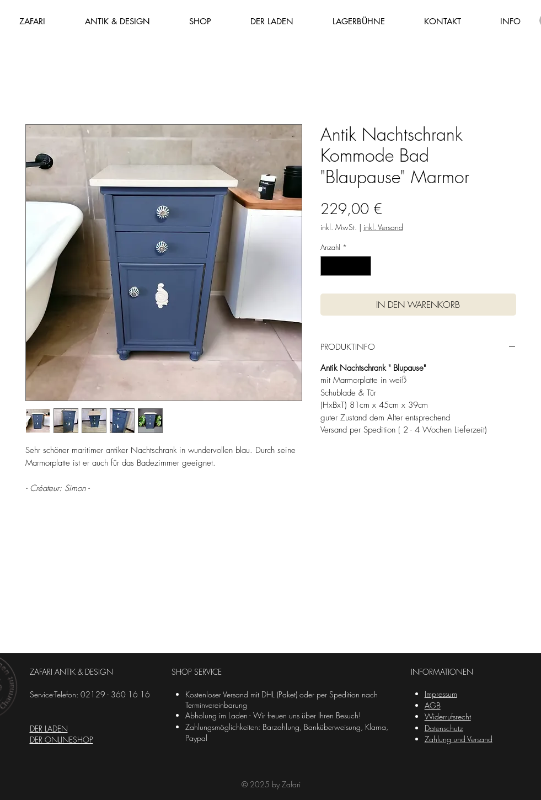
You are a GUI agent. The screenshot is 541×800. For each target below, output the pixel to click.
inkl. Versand (383, 227)
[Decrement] (328, 266)
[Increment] (362, 266)
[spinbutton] (345, 266)
